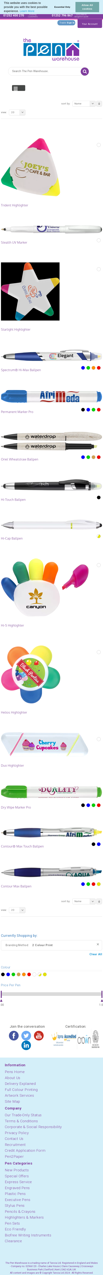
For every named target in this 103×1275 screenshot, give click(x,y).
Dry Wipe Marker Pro (16, 807)
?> (2, 974)
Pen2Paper (14, 1156)
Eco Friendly (15, 1229)
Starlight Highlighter (15, 329)
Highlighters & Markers (24, 1217)
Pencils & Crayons (20, 1211)
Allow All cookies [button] (87, 7)
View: (4, 112)
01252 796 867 (62, 15)
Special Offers (17, 1176)
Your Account (90, 24)
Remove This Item (98, 944)
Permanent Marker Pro (17, 412)
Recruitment (15, 1144)
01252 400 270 (13, 15)
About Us (12, 1078)
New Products (17, 1170)
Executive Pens (17, 1199)
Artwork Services (19, 1095)
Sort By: (65, 103)
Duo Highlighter (12, 765)
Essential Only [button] (62, 7)
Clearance (13, 1241)
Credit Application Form (25, 1150)
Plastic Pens (15, 1193)
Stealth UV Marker (14, 242)
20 (18, 112)
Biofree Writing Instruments (28, 1235)
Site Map (12, 1101)
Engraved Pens (17, 1188)
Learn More (27, 11)
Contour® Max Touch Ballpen (22, 846)
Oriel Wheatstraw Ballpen (19, 459)
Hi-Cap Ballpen (12, 538)
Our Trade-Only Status (23, 1115)
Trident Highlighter (14, 205)
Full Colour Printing (21, 1089)
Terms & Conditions (21, 1121)
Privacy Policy (17, 1133)
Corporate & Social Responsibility (33, 1127)
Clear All (95, 954)
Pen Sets (12, 1223)
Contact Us (14, 1138)
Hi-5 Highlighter (12, 625)
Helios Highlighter (14, 712)
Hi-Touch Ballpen (13, 500)
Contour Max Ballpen (16, 886)
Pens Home (15, 1072)
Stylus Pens (15, 1205)
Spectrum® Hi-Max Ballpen (21, 370)
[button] (35, 11)
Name (85, 104)
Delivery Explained (20, 1083)
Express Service (18, 1182)
